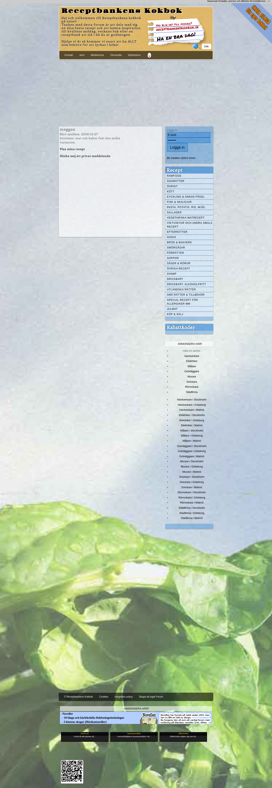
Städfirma (191, 392)
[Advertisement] (136, 92)
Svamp (172, 273)
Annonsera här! (190, 343)
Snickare (192, 381)
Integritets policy (123, 696)
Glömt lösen (188, 158)
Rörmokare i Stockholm (192, 492)
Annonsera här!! (136, 708)
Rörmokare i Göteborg (191, 497)
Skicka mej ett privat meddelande (85, 156)
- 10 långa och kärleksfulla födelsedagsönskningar (92, 717)
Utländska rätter (181, 289)
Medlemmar (97, 55)
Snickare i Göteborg (192, 482)
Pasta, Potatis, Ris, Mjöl (186, 207)
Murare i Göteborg (192, 466)
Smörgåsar (176, 247)
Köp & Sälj (175, 314)
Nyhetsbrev (134, 55)
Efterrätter (177, 231)
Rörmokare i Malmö (191, 502)
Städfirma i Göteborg (191, 513)
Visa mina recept (72, 149)
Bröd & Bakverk (179, 242)
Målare (192, 366)
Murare (191, 376)
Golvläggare (191, 371)
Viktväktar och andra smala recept (189, 224)
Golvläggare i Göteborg (192, 451)
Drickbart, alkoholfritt (186, 284)
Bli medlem (173, 158)
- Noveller (66, 713)
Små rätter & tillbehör (186, 294)
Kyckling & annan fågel (186, 196)
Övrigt (172, 186)
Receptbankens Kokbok (122, 11)
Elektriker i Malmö (192, 425)
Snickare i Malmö (191, 487)
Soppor (173, 258)
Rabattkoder (181, 327)
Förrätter (175, 252)
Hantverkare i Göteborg (192, 404)
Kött (170, 191)
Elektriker (191, 361)
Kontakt (69, 55)
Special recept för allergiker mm (182, 302)
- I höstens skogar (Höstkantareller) (83, 722)
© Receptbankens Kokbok (78, 696)
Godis (171, 237)
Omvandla (116, 55)
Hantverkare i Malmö (191, 409)
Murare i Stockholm (191, 461)
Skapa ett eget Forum (151, 696)
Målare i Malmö (192, 440)
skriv (82, 55)
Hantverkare (191, 356)
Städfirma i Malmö (192, 518)
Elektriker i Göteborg (191, 420)
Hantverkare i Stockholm (191, 399)
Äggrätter (175, 181)
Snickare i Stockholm (192, 476)
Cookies (103, 696)
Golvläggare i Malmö (191, 456)
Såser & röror (179, 263)
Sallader (174, 212)
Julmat (172, 309)
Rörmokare (191, 386)
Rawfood (174, 175)
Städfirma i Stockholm (192, 507)
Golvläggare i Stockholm (191, 446)
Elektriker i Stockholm (192, 415)
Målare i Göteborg (192, 435)
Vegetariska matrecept (186, 217)
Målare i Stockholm (191, 430)
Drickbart (175, 279)
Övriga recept (178, 268)
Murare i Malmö (191, 471)
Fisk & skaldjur (179, 202)
